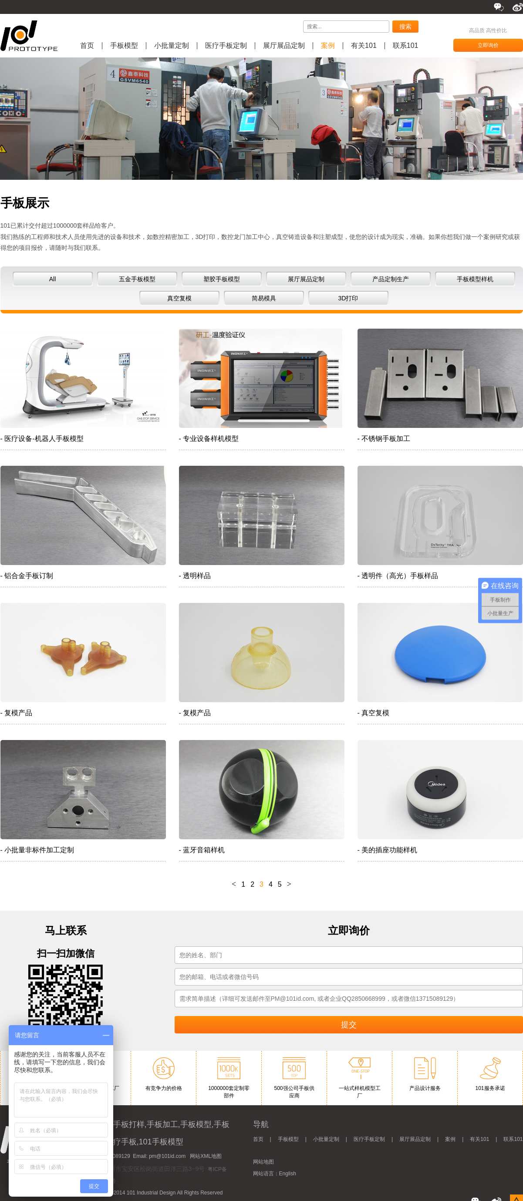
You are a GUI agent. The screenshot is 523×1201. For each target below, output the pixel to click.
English (287, 1174)
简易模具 (264, 298)
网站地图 (263, 1162)
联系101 (405, 45)
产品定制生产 (390, 279)
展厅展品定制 (284, 45)
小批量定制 (171, 45)
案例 (328, 45)
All (52, 279)
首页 (87, 45)
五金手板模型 (137, 279)
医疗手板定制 (226, 45)
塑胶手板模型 (221, 279)
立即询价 (488, 45)
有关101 (364, 45)
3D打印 (348, 298)
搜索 (405, 26)
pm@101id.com (167, 1156)
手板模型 (124, 45)
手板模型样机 (475, 279)
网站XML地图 (206, 1156)
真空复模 (179, 298)
